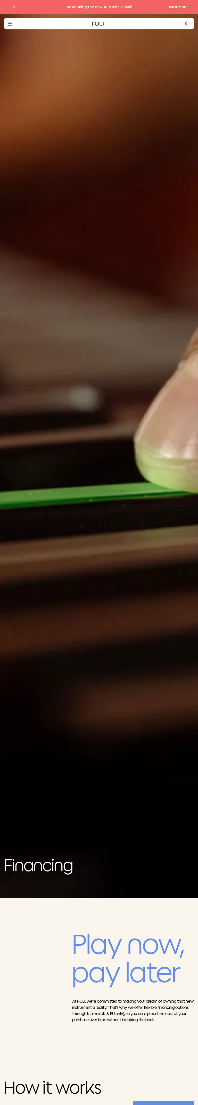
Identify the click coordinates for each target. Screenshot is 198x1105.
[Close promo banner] (13, 7)
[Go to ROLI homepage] (98, 24)
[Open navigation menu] (10, 24)
